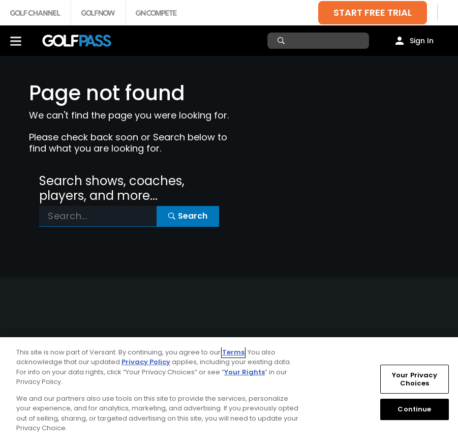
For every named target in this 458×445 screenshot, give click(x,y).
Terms (233, 352)
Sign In (422, 41)
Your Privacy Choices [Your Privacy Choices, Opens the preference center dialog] (414, 379)
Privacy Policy (145, 362)
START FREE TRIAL (372, 12)
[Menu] (16, 40)
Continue (414, 409)
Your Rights (244, 372)
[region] (229, 391)
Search (187, 216)
